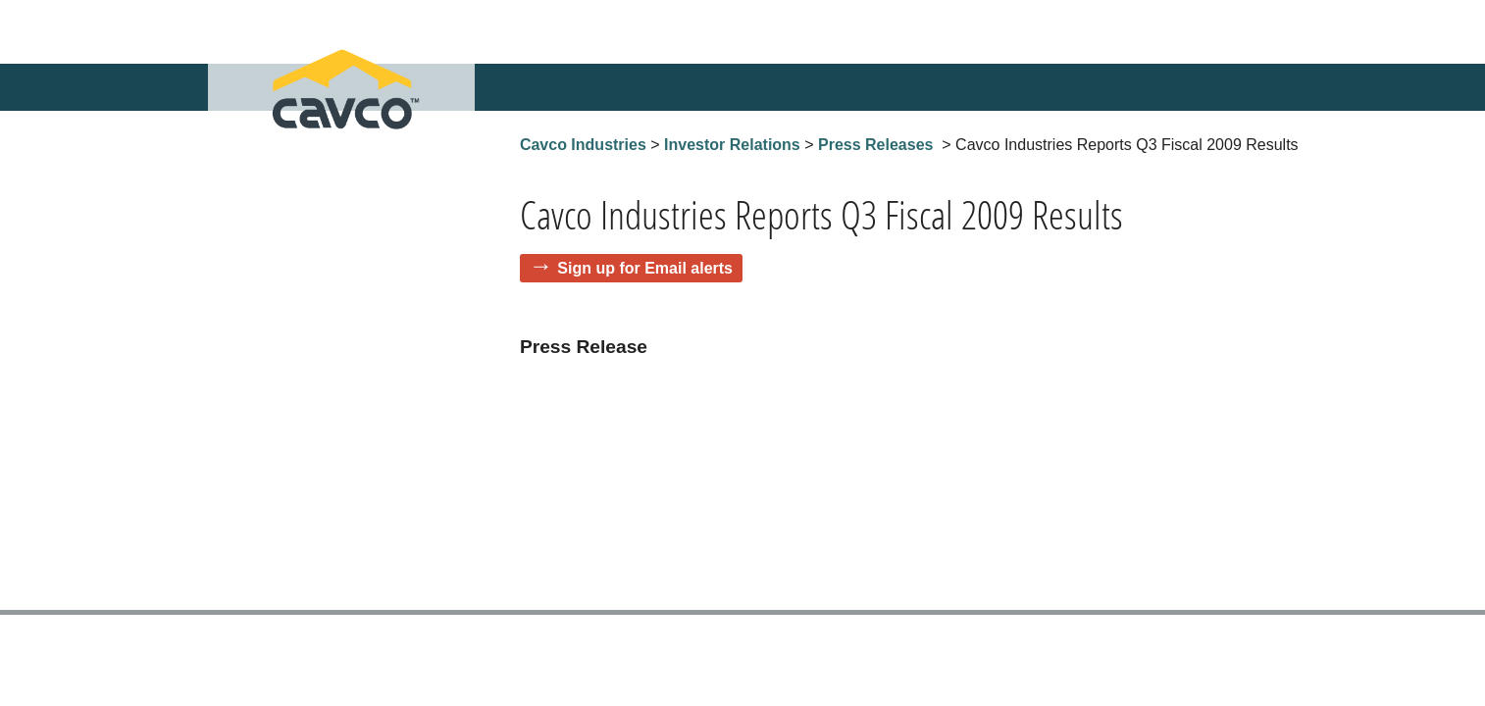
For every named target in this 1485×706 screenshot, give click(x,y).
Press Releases (875, 144)
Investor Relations (732, 144)
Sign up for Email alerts (645, 268)
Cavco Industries (583, 144)
